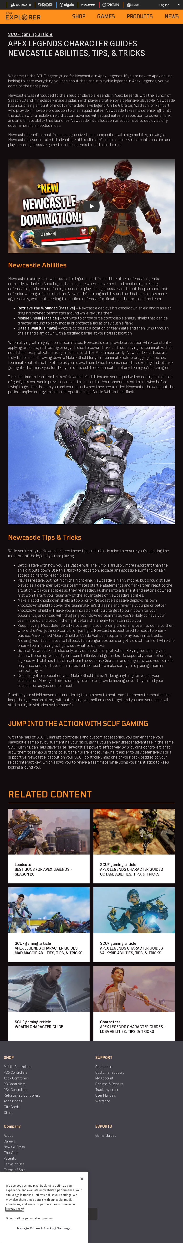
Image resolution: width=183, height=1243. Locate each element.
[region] (44, 1207)
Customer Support (109, 1072)
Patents (10, 1158)
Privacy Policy (14, 1209)
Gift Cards (12, 1107)
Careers (10, 1141)
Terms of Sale (14, 1170)
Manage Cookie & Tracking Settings (44, 1228)
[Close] (82, 1179)
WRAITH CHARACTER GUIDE (39, 1026)
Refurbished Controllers (22, 1095)
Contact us (103, 1067)
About (8, 1135)
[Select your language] (165, 5)
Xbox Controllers (16, 1078)
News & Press (14, 1147)
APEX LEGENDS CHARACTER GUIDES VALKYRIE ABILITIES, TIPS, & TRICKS (131, 951)
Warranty (102, 1101)
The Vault (11, 1153)
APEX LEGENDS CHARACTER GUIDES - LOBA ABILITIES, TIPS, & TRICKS (133, 1029)
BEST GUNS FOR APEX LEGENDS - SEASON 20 (43, 872)
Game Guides (105, 1135)
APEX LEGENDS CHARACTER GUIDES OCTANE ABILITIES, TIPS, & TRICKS (131, 872)
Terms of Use (14, 1164)
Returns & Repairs (109, 1084)
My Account (104, 1078)
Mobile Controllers (17, 1067)
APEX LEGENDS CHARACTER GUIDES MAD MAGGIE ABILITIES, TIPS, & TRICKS (48, 951)
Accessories (13, 1101)
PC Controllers (14, 1084)
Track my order (106, 1090)
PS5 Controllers (15, 1072)
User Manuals (105, 1095)
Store (8, 1112)
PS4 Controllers (15, 1090)
